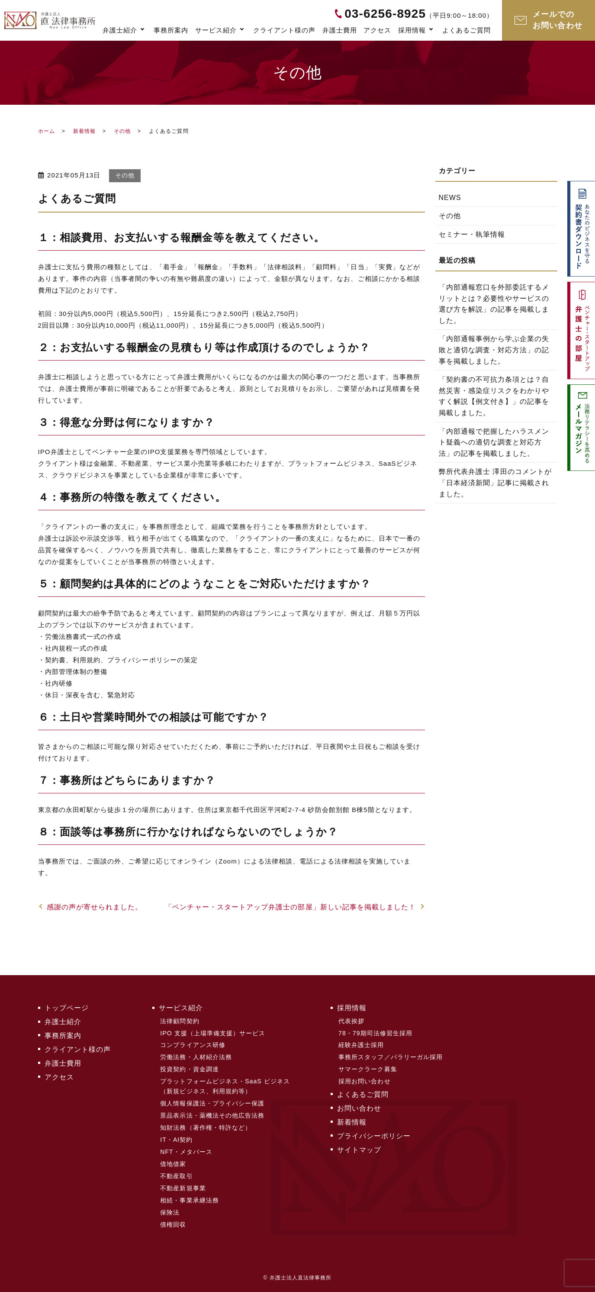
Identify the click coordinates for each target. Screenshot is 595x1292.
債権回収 (173, 1224)
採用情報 (412, 30)
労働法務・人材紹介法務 (196, 1057)
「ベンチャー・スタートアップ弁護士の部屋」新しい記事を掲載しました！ (290, 907)
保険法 (170, 1212)
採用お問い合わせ (364, 1081)
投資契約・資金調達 (189, 1069)
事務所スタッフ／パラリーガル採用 (390, 1057)
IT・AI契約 (176, 1139)
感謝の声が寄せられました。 (95, 907)
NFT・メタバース (186, 1151)
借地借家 (173, 1163)
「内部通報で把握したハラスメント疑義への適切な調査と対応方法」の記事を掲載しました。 (494, 442)
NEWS (450, 197)
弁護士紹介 (120, 30)
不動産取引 (176, 1176)
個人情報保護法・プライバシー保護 (212, 1103)
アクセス (377, 30)
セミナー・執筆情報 (472, 234)
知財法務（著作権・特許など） (205, 1127)
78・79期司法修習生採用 (375, 1033)
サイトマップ (359, 1149)
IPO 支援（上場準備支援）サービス (212, 1033)
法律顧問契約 (179, 1021)
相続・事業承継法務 (189, 1200)
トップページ (67, 1008)
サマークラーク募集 (367, 1069)
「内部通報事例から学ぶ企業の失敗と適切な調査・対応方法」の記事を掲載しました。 (494, 349)
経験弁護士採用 (361, 1044)
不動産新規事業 (183, 1188)
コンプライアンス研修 (192, 1044)
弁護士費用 (339, 30)
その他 (122, 131)
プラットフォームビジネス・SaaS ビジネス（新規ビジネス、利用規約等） (225, 1086)
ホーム (46, 131)
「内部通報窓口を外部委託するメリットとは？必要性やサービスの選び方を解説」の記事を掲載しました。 (494, 304)
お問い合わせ (359, 1108)
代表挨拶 (351, 1021)
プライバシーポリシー (374, 1136)
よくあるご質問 (466, 30)
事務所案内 (171, 30)
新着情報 (84, 131)
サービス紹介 (216, 30)
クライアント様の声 (284, 30)
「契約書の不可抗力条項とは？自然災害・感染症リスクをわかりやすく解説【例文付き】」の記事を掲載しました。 (494, 396)
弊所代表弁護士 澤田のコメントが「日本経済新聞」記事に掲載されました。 (495, 482)
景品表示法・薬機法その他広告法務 (212, 1115)
